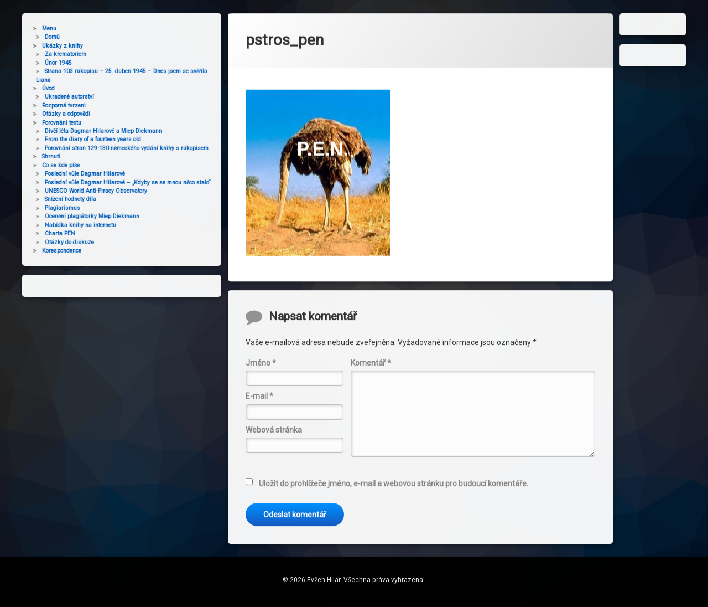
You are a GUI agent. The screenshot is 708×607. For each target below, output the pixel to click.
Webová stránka (274, 499)
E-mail (259, 465)
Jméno (261, 432)
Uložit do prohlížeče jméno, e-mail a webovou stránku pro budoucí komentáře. (393, 552)
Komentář (371, 432)
